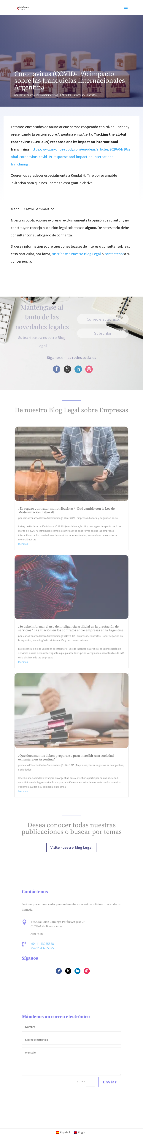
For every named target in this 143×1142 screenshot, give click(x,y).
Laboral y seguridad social (102, 534)
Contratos (91, 95)
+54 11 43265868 (42, 944)
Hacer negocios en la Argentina (105, 766)
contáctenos (114, 253)
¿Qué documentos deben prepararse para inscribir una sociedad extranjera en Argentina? (66, 759)
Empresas (78, 95)
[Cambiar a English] (80, 1132)
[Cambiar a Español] (63, 1132)
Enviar (110, 1082)
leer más (25, 557)
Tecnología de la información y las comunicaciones (61, 647)
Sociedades (25, 770)
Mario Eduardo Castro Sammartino (38, 95)
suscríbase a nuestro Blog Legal (76, 253)
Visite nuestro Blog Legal (72, 847)
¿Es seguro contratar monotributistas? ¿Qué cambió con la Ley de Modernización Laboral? (67, 527)
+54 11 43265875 (42, 948)
